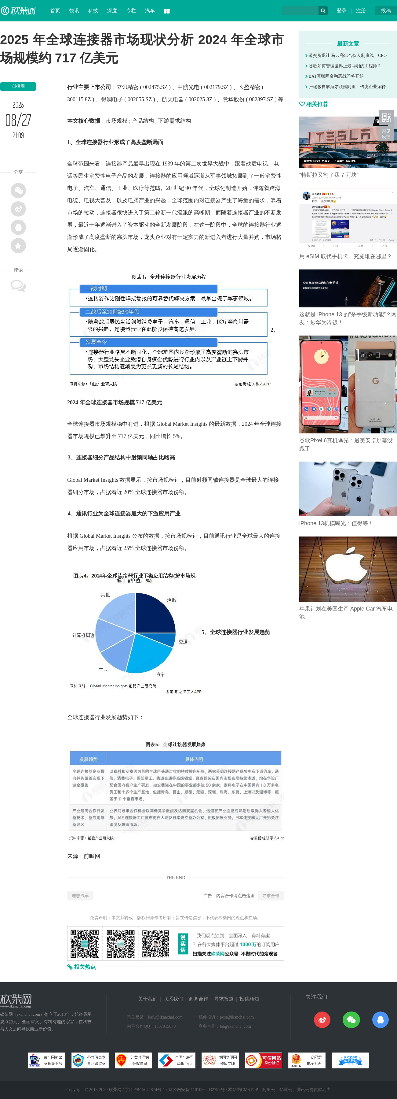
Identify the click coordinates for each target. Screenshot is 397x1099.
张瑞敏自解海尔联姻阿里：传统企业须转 (345, 86)
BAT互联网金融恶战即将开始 (334, 76)
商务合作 (198, 998)
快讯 (74, 10)
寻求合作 (270, 895)
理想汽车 (80, 895)
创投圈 (18, 86)
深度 (112, 10)
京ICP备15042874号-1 (145, 1089)
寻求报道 (224, 998)
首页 (55, 10)
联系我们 (173, 998)
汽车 (150, 10)
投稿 (386, 10)
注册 (361, 10)
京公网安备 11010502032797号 (196, 1089)
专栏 (131, 10)
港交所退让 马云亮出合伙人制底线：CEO (346, 55)
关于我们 (148, 998)
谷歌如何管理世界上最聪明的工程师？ (343, 66)
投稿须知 (249, 998)
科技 (93, 10)
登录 (342, 10)
